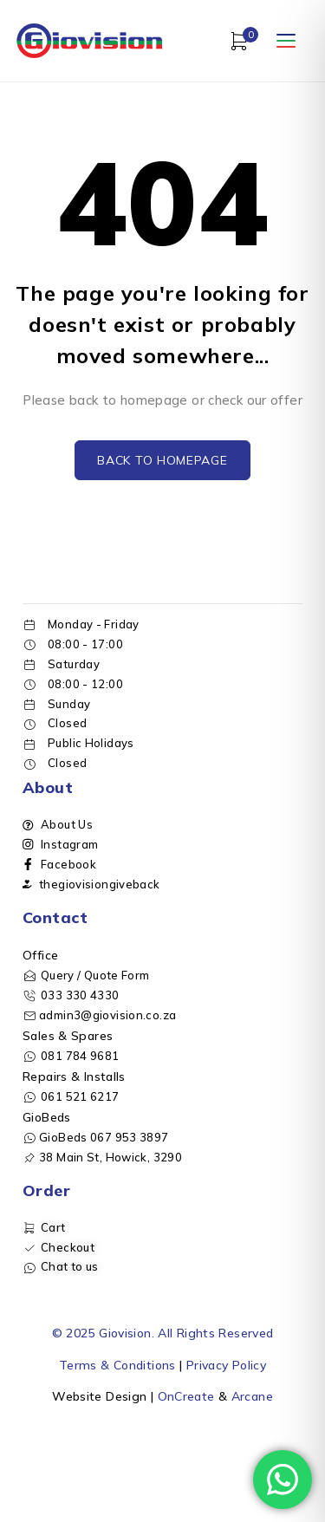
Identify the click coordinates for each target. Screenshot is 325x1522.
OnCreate (186, 1396)
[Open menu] (286, 41)
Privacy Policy (226, 1365)
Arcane (252, 1396)
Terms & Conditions (117, 1365)
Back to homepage (162, 460)
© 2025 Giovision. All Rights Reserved (163, 1333)
